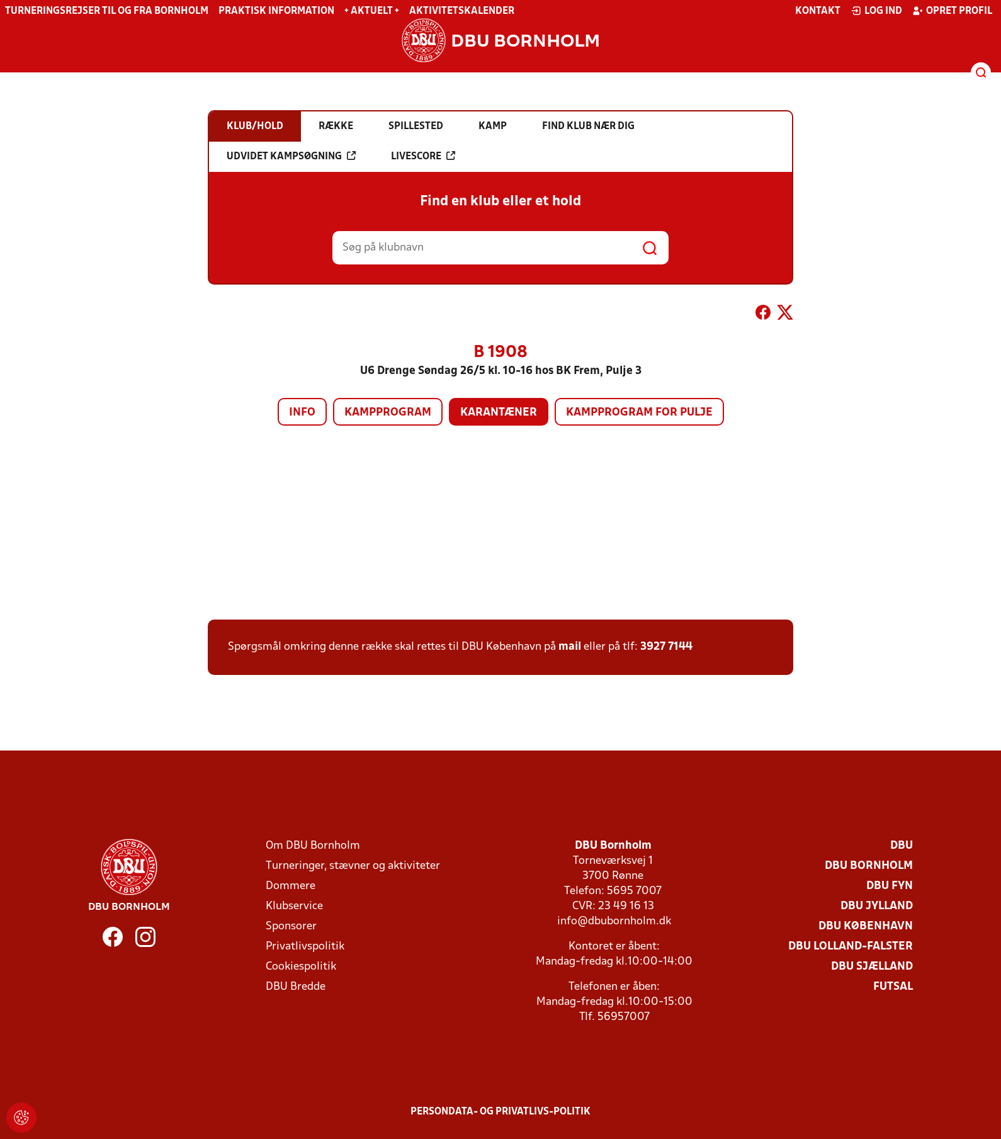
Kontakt (817, 11)
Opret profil (952, 10)
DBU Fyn (889, 886)
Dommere (290, 886)
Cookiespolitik (301, 966)
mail (569, 647)
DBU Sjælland (872, 966)
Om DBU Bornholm (313, 846)
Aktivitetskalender (461, 11)
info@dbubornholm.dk (614, 921)
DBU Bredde (295, 987)
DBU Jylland (876, 906)
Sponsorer (291, 926)
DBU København (865, 926)
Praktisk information (276, 11)
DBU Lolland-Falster (850, 946)
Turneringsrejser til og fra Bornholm (106, 11)
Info (302, 412)
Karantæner (498, 412)
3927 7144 (666, 647)
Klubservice (294, 906)
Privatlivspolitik (305, 946)
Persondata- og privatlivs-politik (500, 1112)
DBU (901, 846)
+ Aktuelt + (371, 11)
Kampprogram (387, 412)
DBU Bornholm (869, 866)
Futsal (893, 987)
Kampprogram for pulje (639, 412)
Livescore (423, 156)
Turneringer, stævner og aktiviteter (353, 866)
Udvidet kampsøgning (291, 156)
